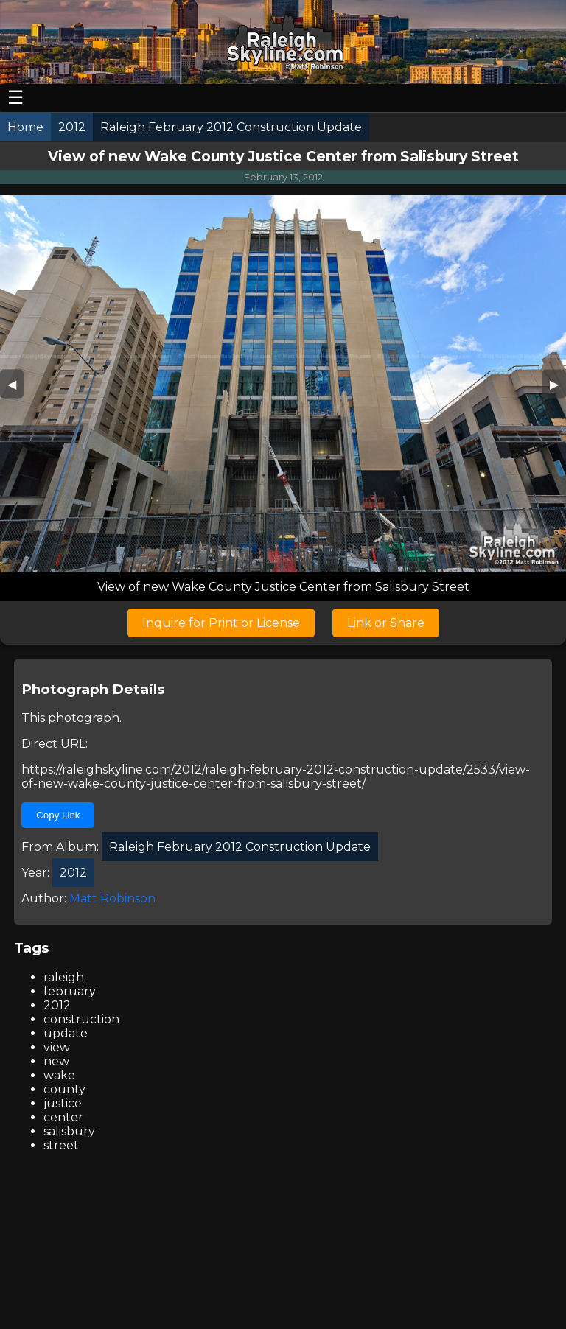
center (63, 1117)
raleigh (63, 977)
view (56, 1047)
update (65, 1033)
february (69, 991)
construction (81, 1019)
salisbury (69, 1131)
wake (59, 1075)
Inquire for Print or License (221, 623)
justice (62, 1103)
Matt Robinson (112, 898)
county (64, 1089)
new (56, 1061)
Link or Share (385, 623)
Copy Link (58, 815)
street (61, 1145)
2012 (57, 1005)
